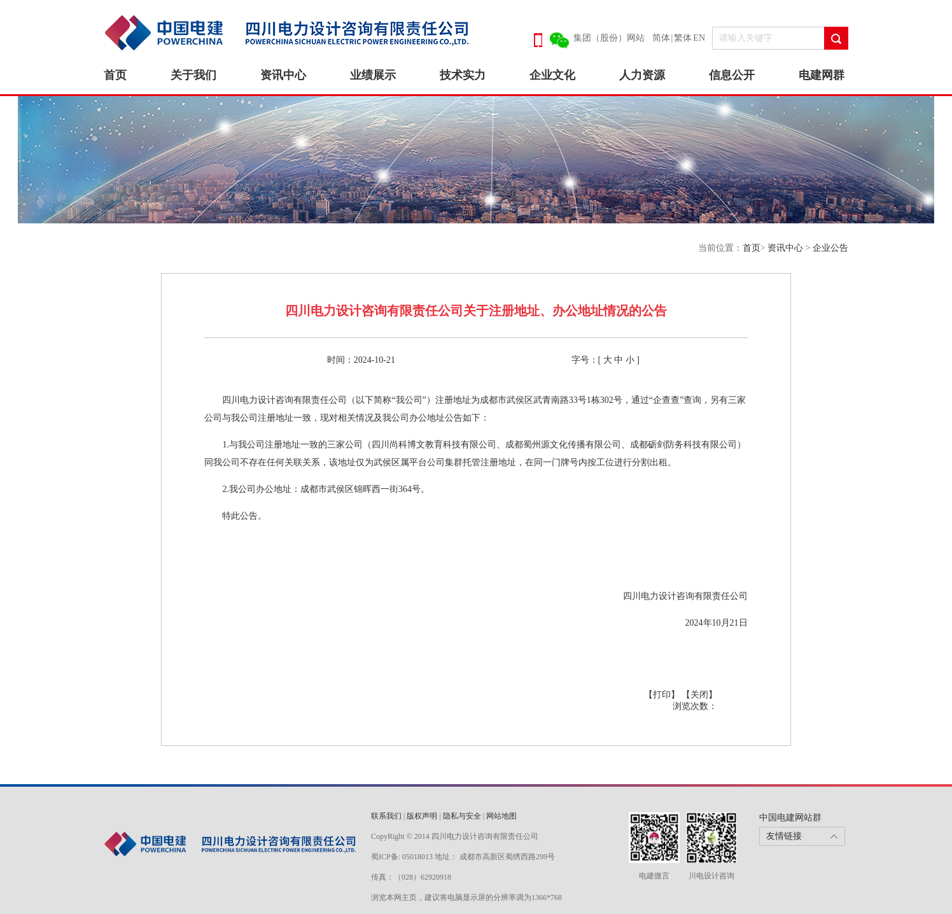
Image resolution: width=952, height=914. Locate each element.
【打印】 (663, 695)
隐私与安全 (462, 816)
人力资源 (642, 75)
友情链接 (784, 836)
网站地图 (501, 816)
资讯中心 (283, 75)
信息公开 (732, 75)
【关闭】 (699, 695)
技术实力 (463, 75)
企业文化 (552, 75)
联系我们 (386, 816)
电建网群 (821, 75)
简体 (661, 38)
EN (699, 38)
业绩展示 (373, 75)
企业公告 (830, 248)
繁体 (683, 38)
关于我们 (193, 75)
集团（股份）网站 (609, 38)
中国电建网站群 (790, 817)
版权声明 (422, 816)
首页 (115, 75)
